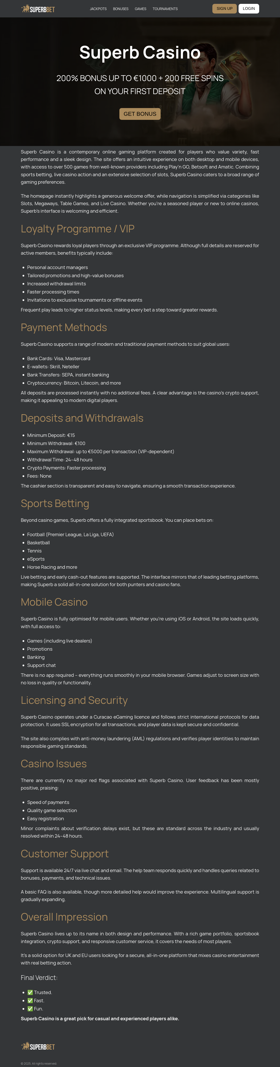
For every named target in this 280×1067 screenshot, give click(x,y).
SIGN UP (225, 8)
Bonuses (121, 8)
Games (140, 8)
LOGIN (249, 8)
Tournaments (165, 8)
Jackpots (98, 8)
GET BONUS (140, 114)
